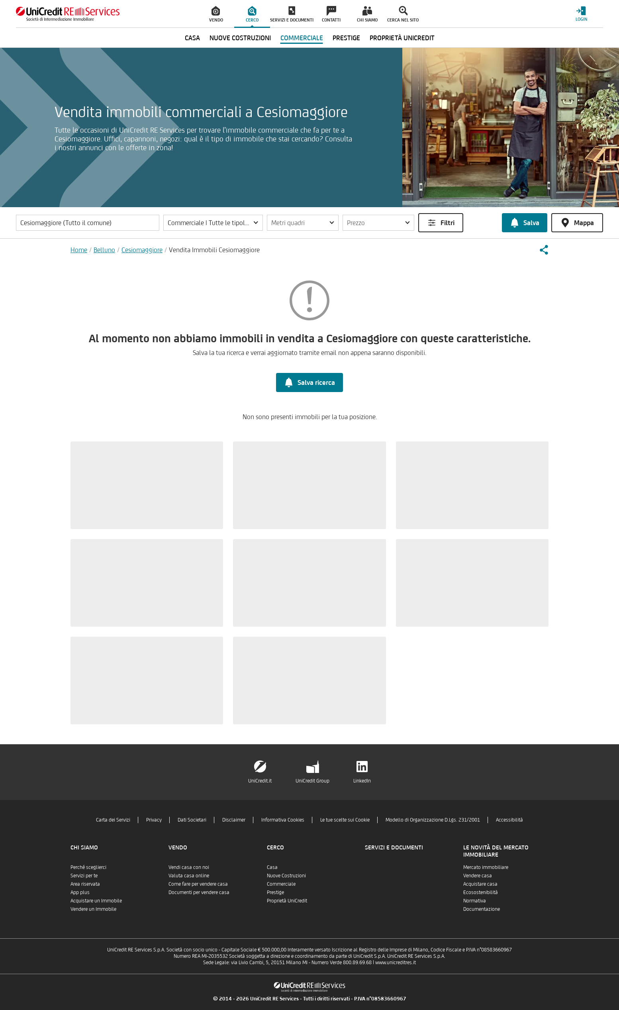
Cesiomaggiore (142, 250)
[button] (213, 223)
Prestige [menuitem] (346, 38)
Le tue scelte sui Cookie (345, 820)
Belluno (104, 250)
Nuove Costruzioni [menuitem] (240, 38)
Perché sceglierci (88, 867)
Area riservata (85, 884)
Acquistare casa (480, 884)
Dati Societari (192, 820)
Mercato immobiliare (485, 867)
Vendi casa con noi (188, 867)
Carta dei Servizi (113, 820)
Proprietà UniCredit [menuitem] (402, 38)
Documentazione (481, 909)
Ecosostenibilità (480, 892)
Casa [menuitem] (192, 38)
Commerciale (281, 884)
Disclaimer (233, 820)
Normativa (474, 901)
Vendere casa (477, 876)
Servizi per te (84, 876)
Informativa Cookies (282, 820)
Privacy (154, 820)
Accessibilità (509, 820)
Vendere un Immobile (93, 909)
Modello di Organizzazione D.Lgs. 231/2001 (433, 820)
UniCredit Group (312, 781)
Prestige (275, 892)
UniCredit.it (260, 781)
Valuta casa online (188, 876)
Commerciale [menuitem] (301, 38)
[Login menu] (581, 13)
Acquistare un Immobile (96, 901)
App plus (80, 892)
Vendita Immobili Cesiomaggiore (214, 250)
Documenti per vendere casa (198, 892)
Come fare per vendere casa (198, 884)
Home (79, 250)
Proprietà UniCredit (287, 901)
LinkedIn (362, 781)
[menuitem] (216, 14)
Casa (272, 867)
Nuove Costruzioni (286, 876)
